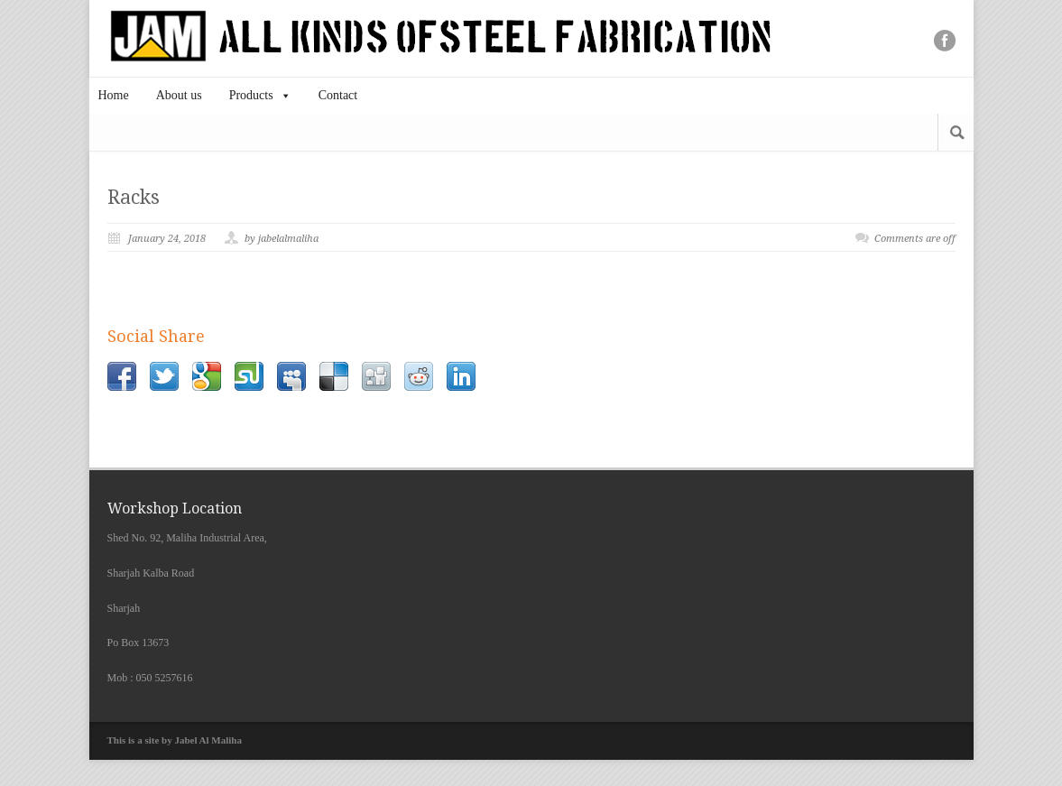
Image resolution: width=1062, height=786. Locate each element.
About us (179, 95)
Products (260, 96)
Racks (133, 197)
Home (113, 95)
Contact (338, 95)
